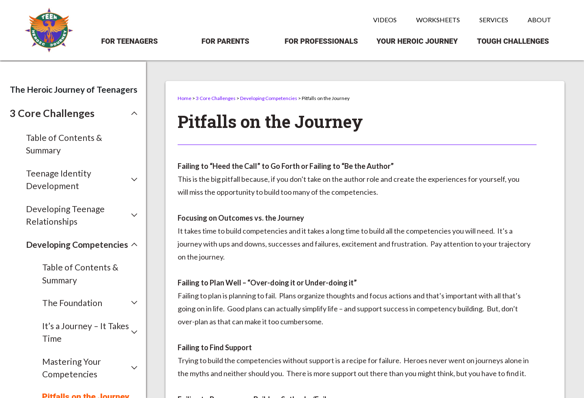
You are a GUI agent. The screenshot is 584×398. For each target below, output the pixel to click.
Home (184, 98)
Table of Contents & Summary (64, 143)
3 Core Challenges (216, 98)
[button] (73, 113)
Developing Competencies (268, 98)
